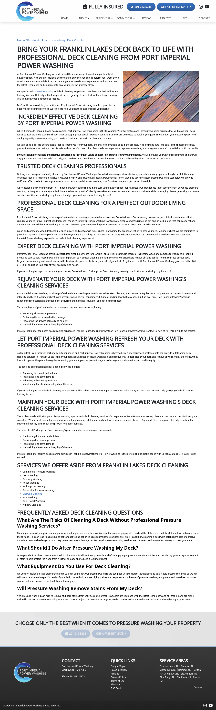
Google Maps (118, 666)
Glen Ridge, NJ (167, 677)
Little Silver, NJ (189, 673)
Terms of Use (117, 681)
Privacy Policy (118, 677)
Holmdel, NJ (184, 669)
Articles (115, 673)
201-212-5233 (141, 7)
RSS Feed (116, 688)
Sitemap (115, 684)
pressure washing (44, 91)
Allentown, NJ (171, 673)
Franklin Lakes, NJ (169, 666)
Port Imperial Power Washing (26, 705)
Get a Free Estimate (176, 7)
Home (21, 40)
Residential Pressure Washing (46, 40)
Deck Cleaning (76, 40)
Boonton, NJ (187, 666)
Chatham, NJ (184, 677)
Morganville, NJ (168, 669)
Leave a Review (119, 669)
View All (198, 687)
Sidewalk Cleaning (32, 493)
